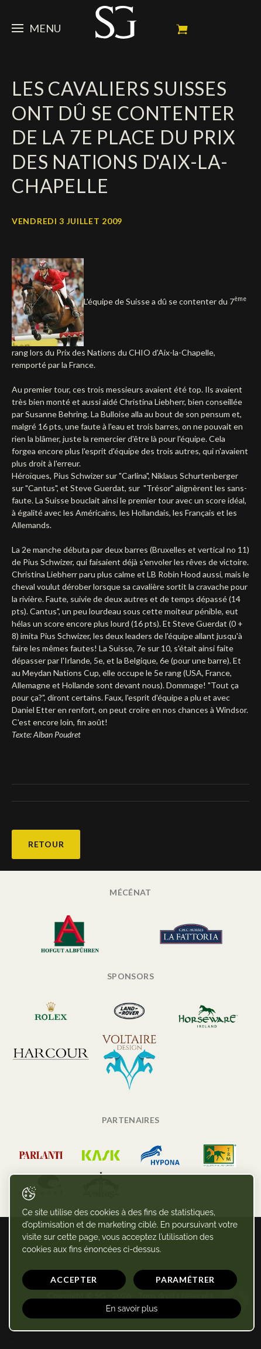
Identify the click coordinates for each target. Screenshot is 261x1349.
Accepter (73, 1279)
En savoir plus (132, 1308)
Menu (36, 28)
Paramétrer (185, 1279)
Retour (46, 844)
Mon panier (182, 29)
